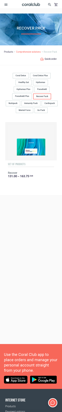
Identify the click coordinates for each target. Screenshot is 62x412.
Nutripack (13, 103)
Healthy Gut (23, 82)
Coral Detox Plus (40, 75)
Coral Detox (21, 75)
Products (10, 406)
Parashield (42, 89)
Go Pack (41, 110)
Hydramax (40, 82)
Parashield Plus (22, 96)
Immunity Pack (31, 103)
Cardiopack (49, 103)
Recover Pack (42, 96)
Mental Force (24, 110)
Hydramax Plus (23, 89)
